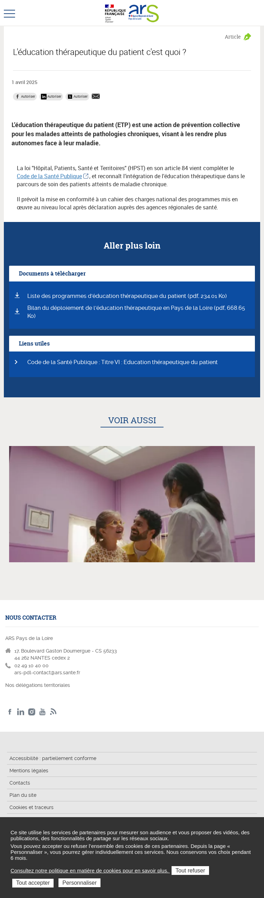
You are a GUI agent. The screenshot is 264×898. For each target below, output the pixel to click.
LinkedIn (21, 712)
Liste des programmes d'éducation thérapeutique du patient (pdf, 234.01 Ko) (127, 296)
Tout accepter (33, 883)
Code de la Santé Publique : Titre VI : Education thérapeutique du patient (122, 362)
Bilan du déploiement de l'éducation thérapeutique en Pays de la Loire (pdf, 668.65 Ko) (136, 312)
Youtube (42, 712)
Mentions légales (28, 770)
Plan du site (22, 795)
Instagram (31, 712)
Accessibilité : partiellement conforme (52, 758)
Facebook (10, 712)
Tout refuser (190, 870)
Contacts (19, 783)
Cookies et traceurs (31, 807)
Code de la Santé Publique (49, 176)
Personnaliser (79, 883)
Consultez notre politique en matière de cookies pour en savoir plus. (90, 870)
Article (233, 36)
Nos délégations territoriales (38, 685)
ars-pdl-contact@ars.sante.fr (47, 672)
